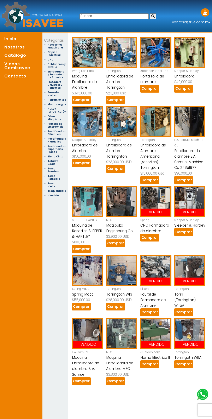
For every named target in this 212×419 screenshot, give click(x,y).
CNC (51, 59)
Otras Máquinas (54, 118)
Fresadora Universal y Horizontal (55, 84)
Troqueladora (57, 191)
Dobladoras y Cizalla (57, 65)
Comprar (81, 99)
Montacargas (57, 104)
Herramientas (57, 99)
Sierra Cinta (56, 156)
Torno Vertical (53, 185)
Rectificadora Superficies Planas (57, 149)
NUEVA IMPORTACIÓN (57, 110)
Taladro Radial (53, 162)
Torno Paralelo (53, 170)
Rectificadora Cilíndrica (57, 132)
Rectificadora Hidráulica (57, 140)
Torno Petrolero (54, 177)
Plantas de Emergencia (56, 125)
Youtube (205, 10)
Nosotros (14, 47)
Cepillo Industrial (54, 53)
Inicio (10, 39)
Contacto (15, 76)
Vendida (53, 195)
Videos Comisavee (17, 66)
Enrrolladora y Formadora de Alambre (56, 74)
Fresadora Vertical (54, 94)
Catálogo (15, 55)
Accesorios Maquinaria (55, 46)
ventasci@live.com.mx (191, 22)
